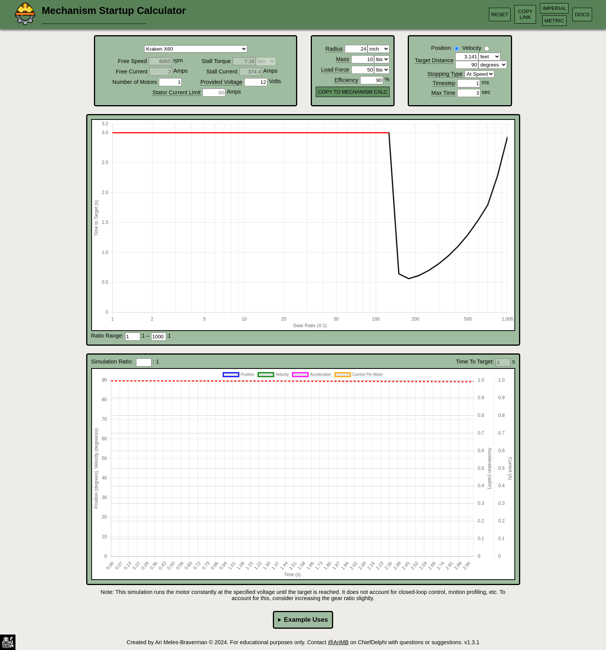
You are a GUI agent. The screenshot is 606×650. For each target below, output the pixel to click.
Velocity (472, 48)
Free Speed (132, 61)
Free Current (132, 71)
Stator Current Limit (176, 92)
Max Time (443, 93)
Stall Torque (216, 61)
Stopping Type (445, 74)
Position (441, 48)
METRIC (554, 21)
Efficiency (346, 80)
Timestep (443, 83)
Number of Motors (134, 82)
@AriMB (338, 642)
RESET (499, 14)
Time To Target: (475, 361)
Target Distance (434, 60)
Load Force (335, 70)
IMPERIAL (554, 8)
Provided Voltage (222, 82)
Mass (342, 59)
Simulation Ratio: (113, 361)
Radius (334, 49)
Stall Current (221, 71)
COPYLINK (525, 14)
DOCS (582, 14)
